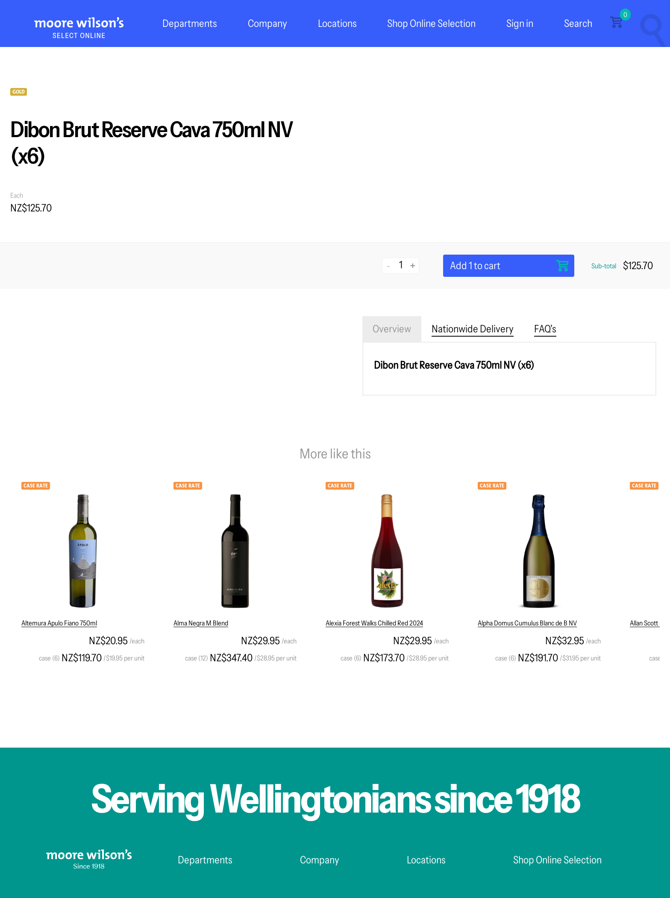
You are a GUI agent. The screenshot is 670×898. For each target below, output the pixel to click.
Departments (189, 23)
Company (267, 23)
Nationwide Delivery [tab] (473, 329)
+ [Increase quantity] (412, 265)
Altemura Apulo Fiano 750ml (59, 623)
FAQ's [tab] (545, 329)
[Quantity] (400, 265)
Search (578, 23)
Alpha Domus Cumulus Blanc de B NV (527, 623)
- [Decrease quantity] (388, 265)
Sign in (519, 23)
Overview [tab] (392, 329)
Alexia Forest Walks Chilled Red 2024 (374, 623)
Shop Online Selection (431, 23)
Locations (337, 23)
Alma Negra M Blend (200, 623)
